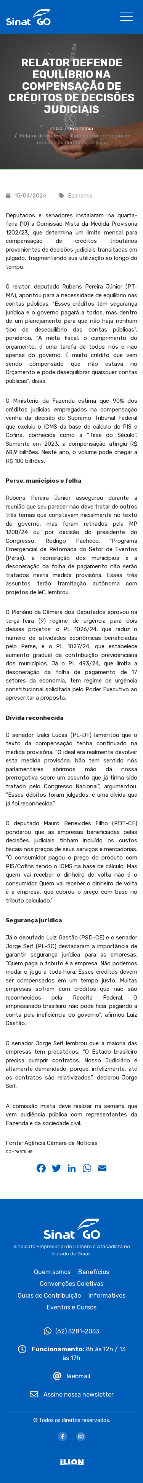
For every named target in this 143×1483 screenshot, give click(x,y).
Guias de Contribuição (49, 1295)
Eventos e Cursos (71, 1307)
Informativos (106, 1295)
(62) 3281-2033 (71, 1331)
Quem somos (52, 1272)
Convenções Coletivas (71, 1283)
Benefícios (93, 1272)
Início (56, 128)
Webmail (71, 1376)
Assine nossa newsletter (72, 1394)
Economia (81, 128)
